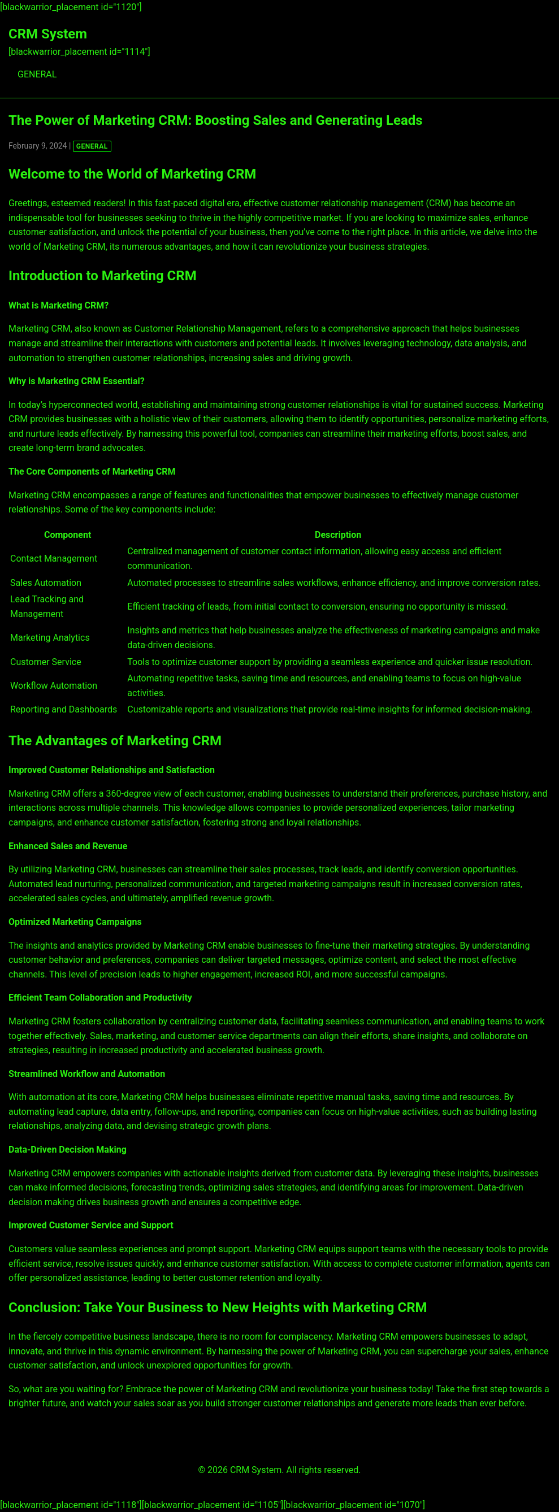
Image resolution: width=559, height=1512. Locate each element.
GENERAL (37, 74)
